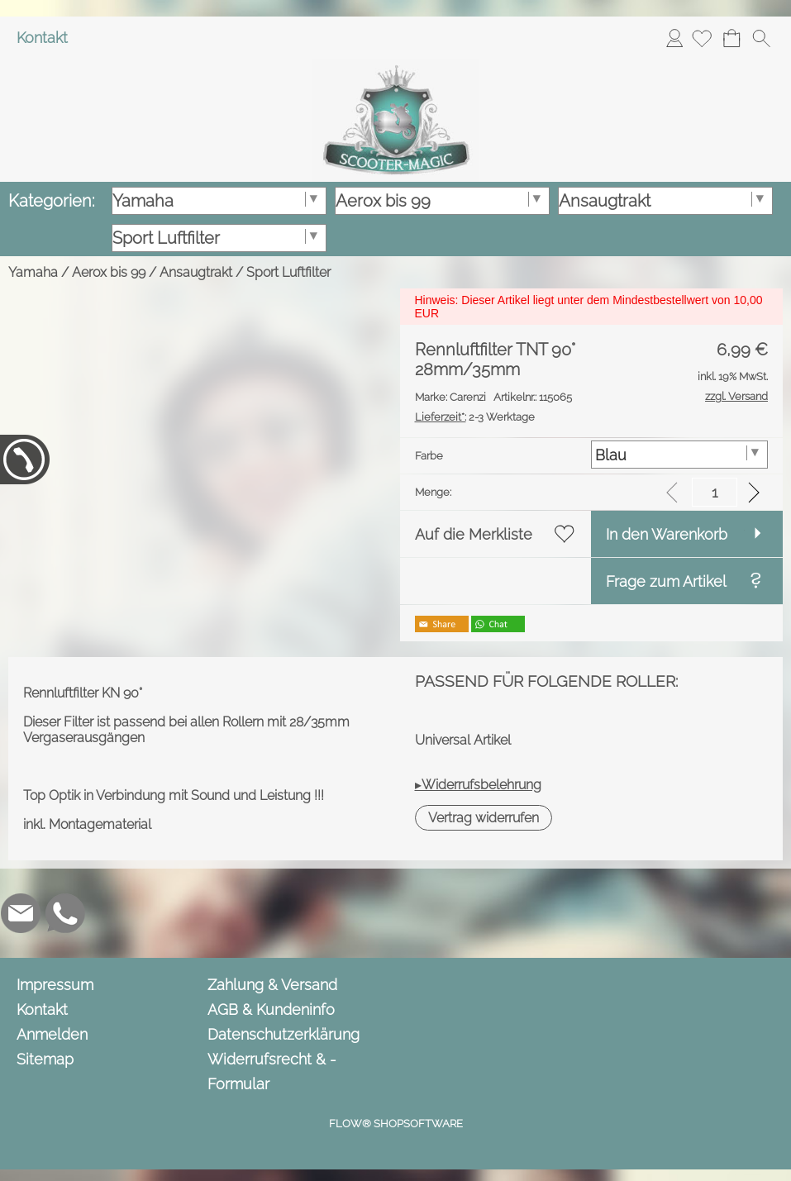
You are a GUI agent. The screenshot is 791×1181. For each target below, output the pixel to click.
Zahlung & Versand (272, 984)
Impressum (55, 984)
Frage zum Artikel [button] (666, 581)
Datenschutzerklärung (283, 1034)
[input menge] (714, 492)
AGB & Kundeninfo (271, 1009)
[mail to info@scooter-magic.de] (20, 913)
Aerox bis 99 (108, 272)
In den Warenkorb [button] (666, 534)
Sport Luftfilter (288, 272)
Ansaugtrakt (196, 272)
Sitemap (45, 1059)
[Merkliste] (701, 38)
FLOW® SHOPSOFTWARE (396, 1123)
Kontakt (42, 37)
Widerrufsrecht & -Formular (271, 1071)
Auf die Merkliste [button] (473, 534)
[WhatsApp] (65, 913)
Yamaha (33, 272)
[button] (761, 38)
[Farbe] (679, 454)
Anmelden (674, 37)
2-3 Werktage (475, 417)
